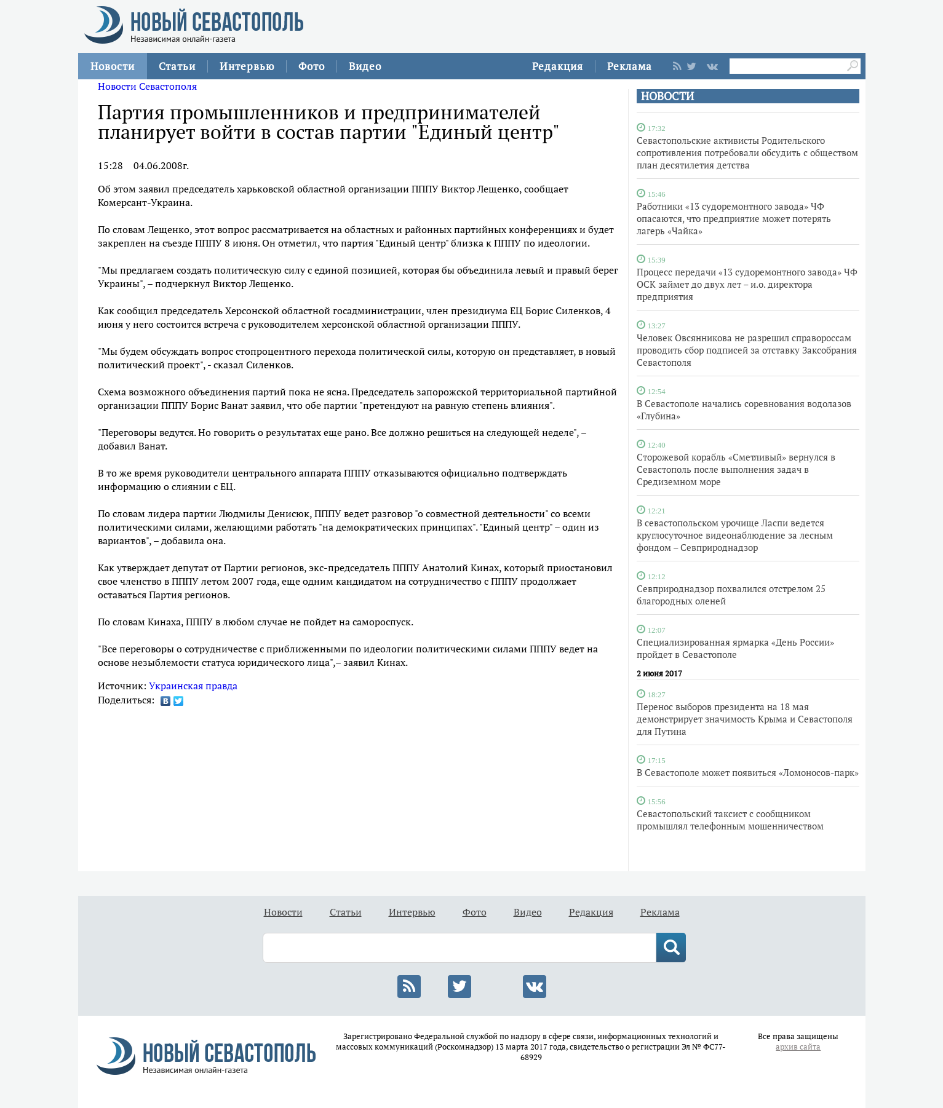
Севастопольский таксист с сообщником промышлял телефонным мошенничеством (730, 819)
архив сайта (798, 1047)
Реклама (629, 66)
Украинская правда (193, 685)
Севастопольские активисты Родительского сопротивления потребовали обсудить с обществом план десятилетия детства (747, 152)
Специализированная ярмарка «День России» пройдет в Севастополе (735, 648)
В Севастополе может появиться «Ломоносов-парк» (748, 772)
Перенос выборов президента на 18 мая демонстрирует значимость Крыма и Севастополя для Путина (745, 718)
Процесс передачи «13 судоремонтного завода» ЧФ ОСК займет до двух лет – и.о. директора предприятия (747, 284)
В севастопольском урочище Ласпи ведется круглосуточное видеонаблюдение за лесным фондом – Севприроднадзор (735, 534)
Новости (112, 66)
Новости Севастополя (147, 86)
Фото (311, 66)
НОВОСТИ (667, 96)
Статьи (177, 66)
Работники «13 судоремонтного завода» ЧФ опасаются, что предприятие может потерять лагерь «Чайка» (734, 218)
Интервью (247, 66)
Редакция (557, 66)
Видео (365, 66)
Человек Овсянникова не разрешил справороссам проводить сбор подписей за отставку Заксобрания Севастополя (747, 349)
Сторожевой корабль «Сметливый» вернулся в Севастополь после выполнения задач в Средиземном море (736, 469)
